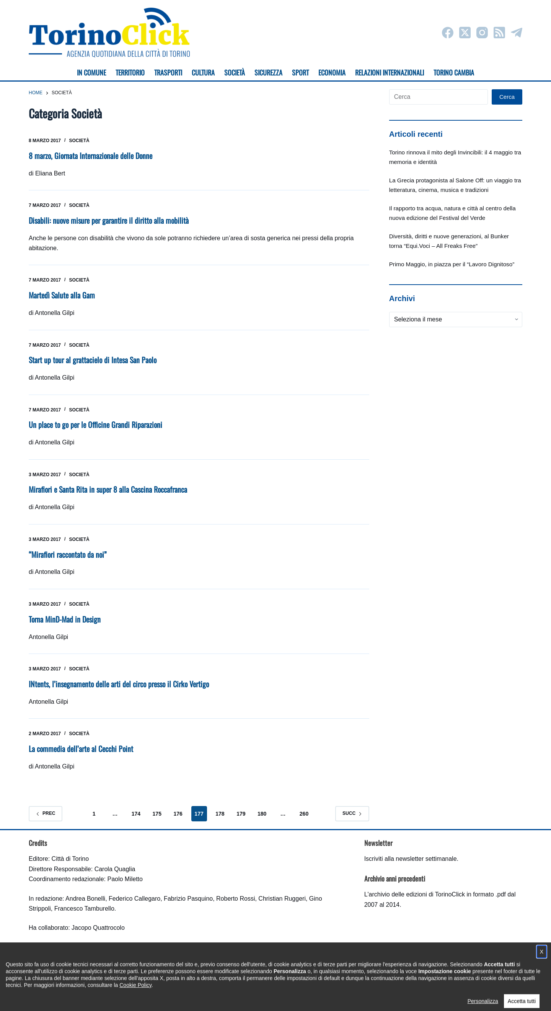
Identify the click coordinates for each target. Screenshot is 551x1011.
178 (219, 810)
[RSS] (499, 32)
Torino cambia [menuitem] (454, 72)
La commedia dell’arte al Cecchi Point (81, 745)
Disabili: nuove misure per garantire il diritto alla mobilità (109, 220)
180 (262, 810)
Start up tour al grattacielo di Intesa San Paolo (93, 359)
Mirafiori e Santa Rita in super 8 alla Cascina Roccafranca (108, 487)
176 (177, 810)
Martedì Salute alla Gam (62, 294)
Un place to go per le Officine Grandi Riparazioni (96, 423)
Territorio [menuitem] (130, 72)
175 (157, 810)
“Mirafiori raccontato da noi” (68, 552)
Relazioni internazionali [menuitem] (389, 72)
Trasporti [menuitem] (168, 72)
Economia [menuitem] (332, 72)
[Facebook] (447, 32)
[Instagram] (482, 32)
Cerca (507, 96)
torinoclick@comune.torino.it (67, 964)
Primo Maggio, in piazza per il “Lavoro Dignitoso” (452, 264)
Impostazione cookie (321, 998)
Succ (352, 810)
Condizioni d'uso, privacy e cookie (247, 998)
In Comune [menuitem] (91, 72)
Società (79, 140)
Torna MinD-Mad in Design (65, 616)
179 (240, 810)
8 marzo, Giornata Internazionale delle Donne (91, 155)
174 (136, 810)
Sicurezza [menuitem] (268, 72)
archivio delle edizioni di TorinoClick (417, 891)
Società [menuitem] (234, 72)
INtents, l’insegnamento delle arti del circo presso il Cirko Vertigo (120, 681)
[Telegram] (516, 32)
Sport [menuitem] (300, 72)
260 (304, 810)
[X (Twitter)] (465, 32)
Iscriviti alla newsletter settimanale (410, 855)
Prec (45, 810)
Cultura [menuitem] (203, 72)
